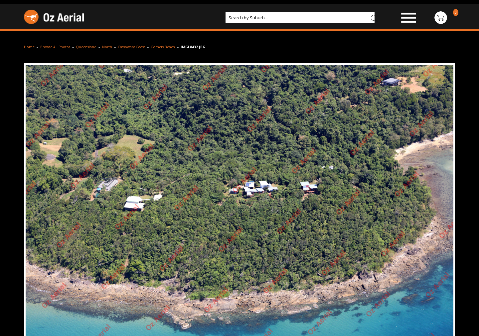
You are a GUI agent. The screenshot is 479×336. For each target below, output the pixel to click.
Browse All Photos (55, 47)
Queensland (86, 47)
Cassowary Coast (131, 47)
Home (29, 47)
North (107, 47)
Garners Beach (163, 47)
